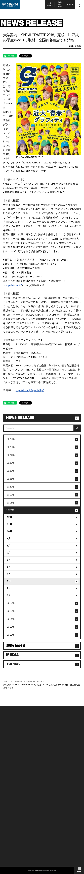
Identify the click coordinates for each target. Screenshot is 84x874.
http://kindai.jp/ (14, 285)
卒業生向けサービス (10, 781)
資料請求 (70, 4)
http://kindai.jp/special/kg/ (30, 390)
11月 (9, 524)
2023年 (11, 462)
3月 (9, 581)
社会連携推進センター (11, 790)
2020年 (11, 486)
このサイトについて (49, 745)
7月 (9, 552)
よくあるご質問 (9, 763)
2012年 (11, 634)
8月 (9, 545)
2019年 (11, 494)
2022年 (11, 470)
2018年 (11, 502)
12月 (9, 517)
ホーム (6, 681)
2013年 (11, 626)
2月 (9, 588)
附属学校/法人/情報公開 (12, 745)
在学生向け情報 (9, 772)
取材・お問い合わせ (60, 4)
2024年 (11, 454)
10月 (9, 531)
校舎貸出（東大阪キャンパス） (14, 794)
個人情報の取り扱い (49, 750)
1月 (9, 595)
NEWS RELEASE (34, 681)
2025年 (11, 446)
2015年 (11, 610)
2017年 (10, 510)
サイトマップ (47, 754)
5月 (9, 566)
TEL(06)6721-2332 (10, 806)
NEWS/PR (17, 681)
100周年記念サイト (10, 767)
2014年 (11, 618)
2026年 (11, 438)
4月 (9, 574)
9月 (9, 538)
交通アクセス (50, 4)
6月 (9, 559)
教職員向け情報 (9, 785)
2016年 (11, 602)
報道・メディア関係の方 (12, 754)
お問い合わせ (8, 750)
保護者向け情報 (9, 776)
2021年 (11, 478)
